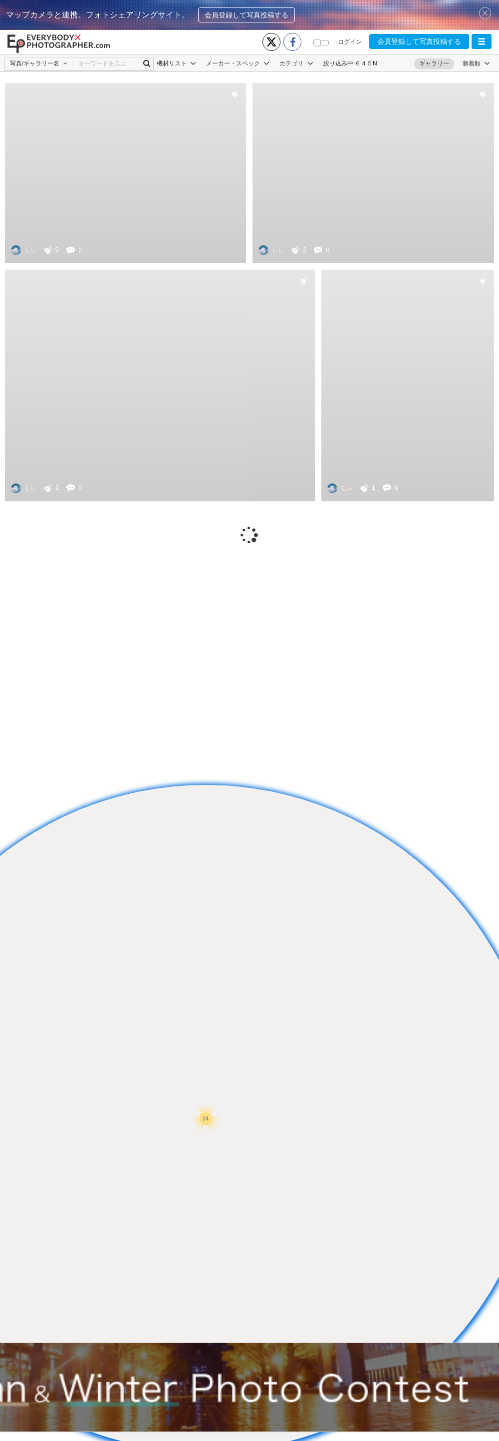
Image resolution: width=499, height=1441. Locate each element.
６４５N (366, 63)
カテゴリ (296, 63)
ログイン (350, 41)
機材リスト (176, 63)
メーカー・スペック (237, 63)
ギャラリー (434, 63)
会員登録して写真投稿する (246, 15)
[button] (482, 41)
